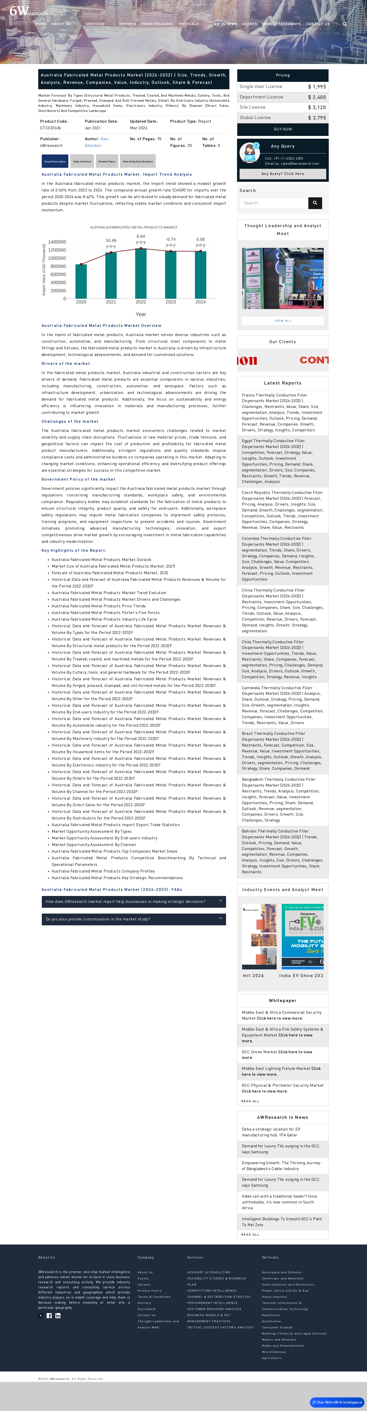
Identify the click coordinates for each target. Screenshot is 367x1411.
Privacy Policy (150, 1320)
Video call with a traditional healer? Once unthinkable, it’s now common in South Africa (281, 1231)
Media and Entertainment (283, 1375)
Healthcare (271, 1344)
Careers (144, 1314)
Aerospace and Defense (282, 1301)
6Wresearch (59, 1408)
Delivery (144, 1332)
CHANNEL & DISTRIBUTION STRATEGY (219, 1326)
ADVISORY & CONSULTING (208, 1301)
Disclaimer (147, 1338)
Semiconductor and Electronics (288, 1314)
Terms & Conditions (154, 1326)
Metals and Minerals (279, 1369)
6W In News (235, 12)
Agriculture (271, 1387)
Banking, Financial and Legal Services (294, 1363)
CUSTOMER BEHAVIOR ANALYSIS (214, 1338)
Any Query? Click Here (283, 174)
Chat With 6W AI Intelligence (336, 1403)
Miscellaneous (274, 1381)
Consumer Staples (277, 1356)
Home (81, 12)
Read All (250, 1130)
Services (125, 12)
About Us (101, 12)
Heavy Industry (274, 1326)
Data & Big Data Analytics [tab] (190, 163)
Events (259, 12)
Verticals (208, 12)
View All (283, 321)
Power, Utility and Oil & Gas (285, 1320)
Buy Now (283, 129)
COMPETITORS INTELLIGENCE (212, 1320)
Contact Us (327, 12)
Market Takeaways (291, 12)
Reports (147, 12)
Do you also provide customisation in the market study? (134, 920)
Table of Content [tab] (104, 163)
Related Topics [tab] (143, 163)
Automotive (271, 1350)
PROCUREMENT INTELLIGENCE (212, 1332)
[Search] (315, 203)
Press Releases (177, 12)
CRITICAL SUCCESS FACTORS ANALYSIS (220, 1356)
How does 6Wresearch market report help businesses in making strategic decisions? (134, 903)
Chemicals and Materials (283, 1308)
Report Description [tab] (62, 163)
